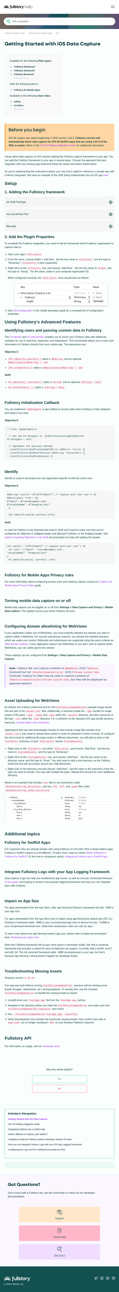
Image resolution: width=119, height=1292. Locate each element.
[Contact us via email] (113, 1278)
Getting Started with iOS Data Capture (27, 1119)
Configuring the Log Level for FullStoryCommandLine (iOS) (36, 1149)
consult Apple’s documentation (33, 722)
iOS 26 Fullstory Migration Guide (58, 145)
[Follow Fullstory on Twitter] (96, 1278)
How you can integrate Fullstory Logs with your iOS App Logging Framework (45, 1144)
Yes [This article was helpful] (59, 1079)
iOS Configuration (22, 310)
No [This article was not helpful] (59, 1088)
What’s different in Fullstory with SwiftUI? (28, 1134)
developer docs (51, 1046)
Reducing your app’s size (25, 937)
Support (59, 1214)
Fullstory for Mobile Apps (40, 33)
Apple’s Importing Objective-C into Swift (26, 537)
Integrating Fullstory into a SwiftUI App (86, 856)
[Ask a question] (59, 21)
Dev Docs (59, 1251)
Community (59, 1233)
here (105, 175)
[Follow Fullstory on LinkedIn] (101, 1278)
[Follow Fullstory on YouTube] (107, 1278)
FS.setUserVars (35, 337)
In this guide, (12, 882)
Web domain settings (16, 644)
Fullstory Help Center (15, 33)
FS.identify (15, 337)
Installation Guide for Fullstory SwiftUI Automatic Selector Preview (40, 1139)
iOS (57, 33)
